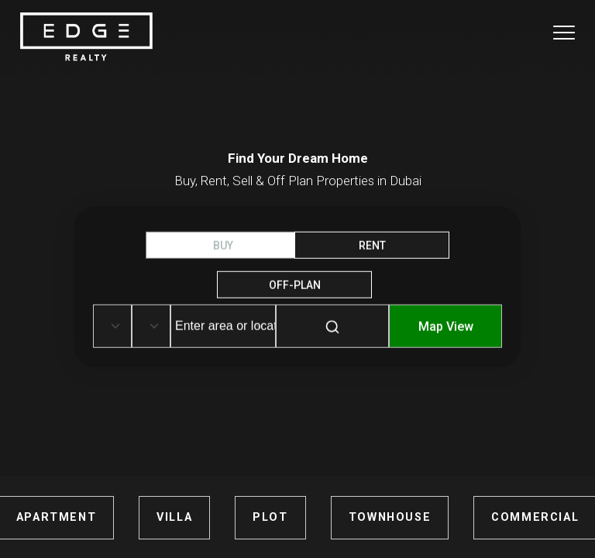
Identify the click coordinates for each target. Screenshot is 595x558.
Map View (445, 326)
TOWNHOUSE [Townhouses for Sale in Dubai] (390, 517)
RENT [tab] (372, 245)
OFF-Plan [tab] (295, 285)
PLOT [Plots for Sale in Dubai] (270, 517)
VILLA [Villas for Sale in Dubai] (174, 517)
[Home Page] (86, 37)
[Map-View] (445, 337)
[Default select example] (112, 326)
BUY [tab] (223, 245)
